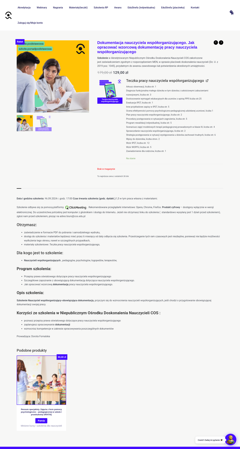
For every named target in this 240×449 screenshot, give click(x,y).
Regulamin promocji (153, 438)
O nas (79, 438)
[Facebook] (116, 444)
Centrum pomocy (94, 438)
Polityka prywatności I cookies (123, 438)
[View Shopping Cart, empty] (232, 7)
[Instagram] (123, 444)
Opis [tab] (19, 176)
